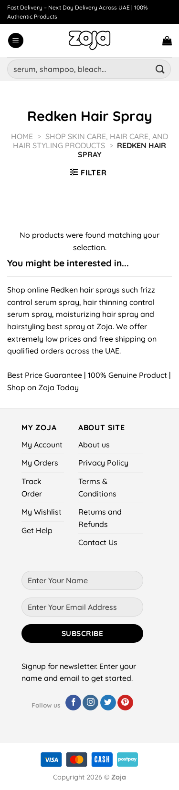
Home (22, 136)
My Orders (39, 462)
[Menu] (15, 41)
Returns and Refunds (100, 518)
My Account (42, 444)
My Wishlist (41, 512)
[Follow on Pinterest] (125, 703)
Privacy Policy (103, 462)
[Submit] (160, 69)
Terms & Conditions (97, 487)
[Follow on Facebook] (73, 703)
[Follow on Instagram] (90, 703)
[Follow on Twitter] (108, 703)
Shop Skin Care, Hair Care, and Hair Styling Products (90, 141)
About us (94, 444)
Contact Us (97, 542)
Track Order (31, 487)
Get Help (37, 530)
